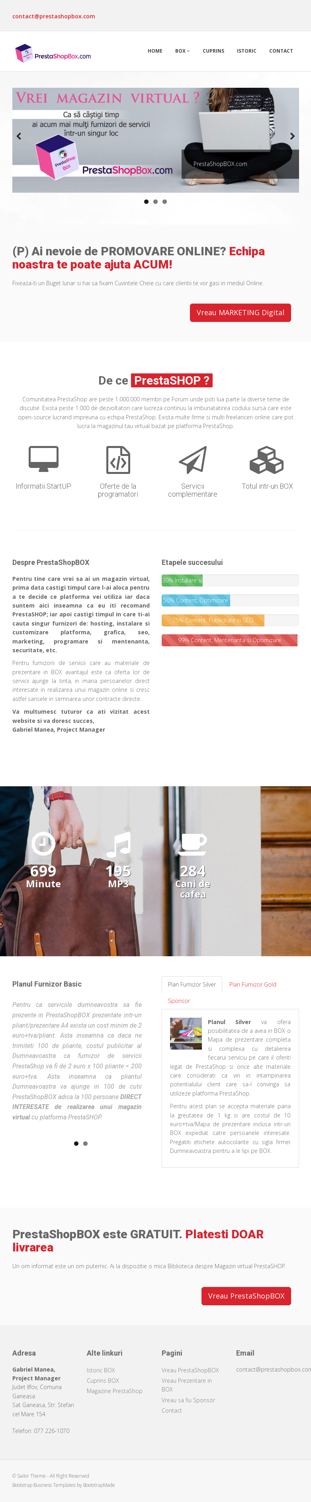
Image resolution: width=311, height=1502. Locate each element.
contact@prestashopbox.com (53, 16)
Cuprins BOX (103, 1380)
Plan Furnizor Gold (252, 984)
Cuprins (213, 50)
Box (182, 50)
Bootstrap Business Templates (44, 1485)
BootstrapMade (99, 1485)
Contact (281, 50)
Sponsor (179, 1001)
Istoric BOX (101, 1370)
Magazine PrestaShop (115, 1391)
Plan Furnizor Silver (192, 984)
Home (155, 50)
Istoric (246, 50)
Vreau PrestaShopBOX (246, 1296)
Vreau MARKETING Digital (240, 312)
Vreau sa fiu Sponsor (188, 1400)
